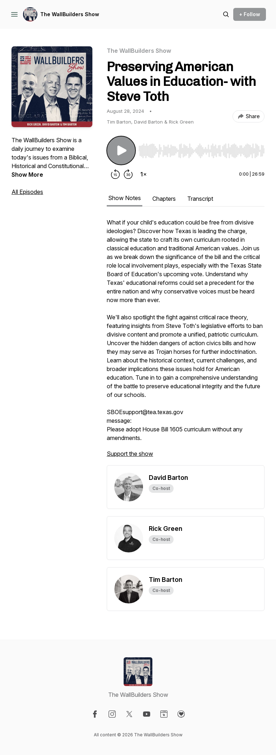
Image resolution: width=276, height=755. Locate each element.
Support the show (130, 453)
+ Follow (249, 14)
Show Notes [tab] (124, 198)
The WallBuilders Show (69, 14)
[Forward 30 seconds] (128, 174)
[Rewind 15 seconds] (115, 174)
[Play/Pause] (121, 150)
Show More (27, 174)
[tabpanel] (185, 341)
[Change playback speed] (143, 174)
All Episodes (27, 191)
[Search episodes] (226, 14)
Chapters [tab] (164, 198)
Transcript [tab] (200, 198)
